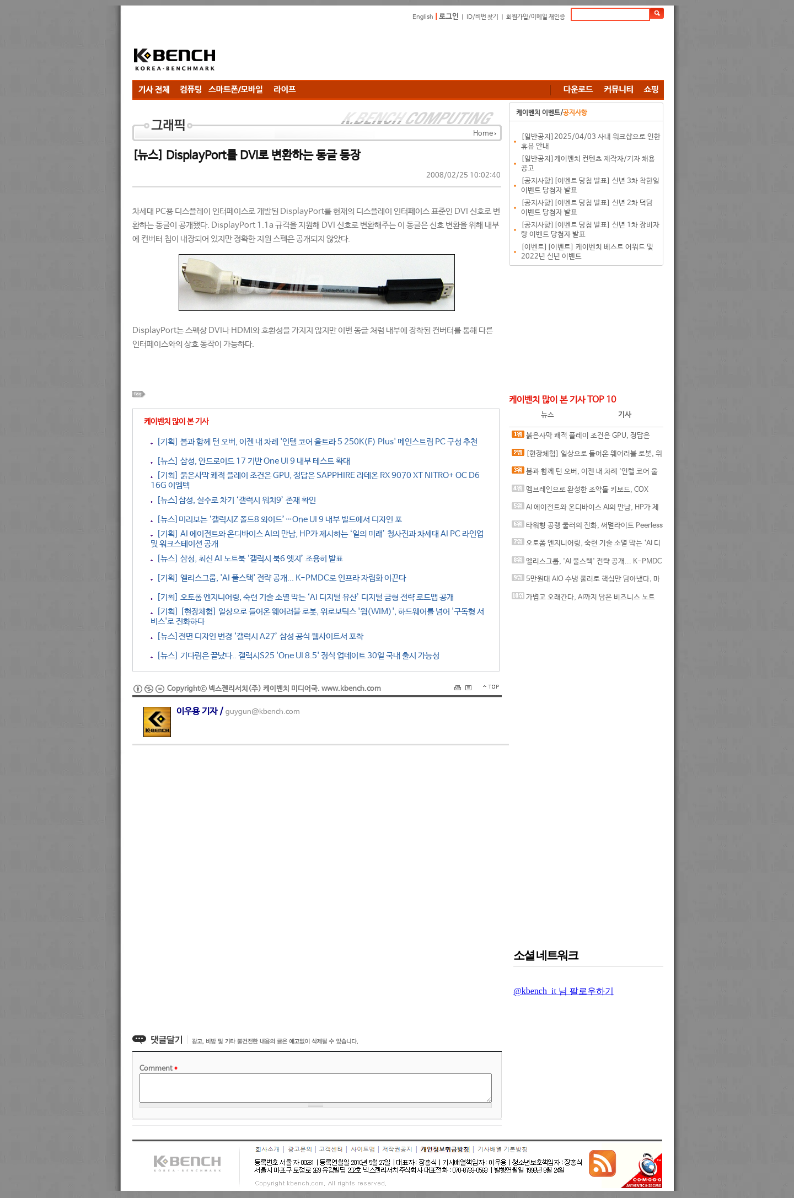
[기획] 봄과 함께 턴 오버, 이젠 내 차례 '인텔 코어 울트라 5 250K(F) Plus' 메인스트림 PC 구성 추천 (314, 442)
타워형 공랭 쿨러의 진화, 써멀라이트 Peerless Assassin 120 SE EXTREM (587, 527)
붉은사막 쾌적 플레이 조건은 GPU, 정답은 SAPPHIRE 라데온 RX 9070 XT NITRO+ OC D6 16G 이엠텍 (584, 438)
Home (483, 134)
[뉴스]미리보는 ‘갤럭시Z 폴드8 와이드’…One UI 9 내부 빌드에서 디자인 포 (276, 519)
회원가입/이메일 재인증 (535, 17)
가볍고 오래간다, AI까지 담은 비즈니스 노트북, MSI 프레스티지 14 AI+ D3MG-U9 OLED (583, 599)
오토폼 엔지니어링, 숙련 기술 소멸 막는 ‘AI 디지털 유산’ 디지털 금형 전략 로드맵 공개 (586, 545)
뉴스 (547, 415)
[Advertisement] (463, 52)
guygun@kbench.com (263, 712)
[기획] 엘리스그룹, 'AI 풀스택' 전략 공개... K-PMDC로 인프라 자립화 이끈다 (278, 578)
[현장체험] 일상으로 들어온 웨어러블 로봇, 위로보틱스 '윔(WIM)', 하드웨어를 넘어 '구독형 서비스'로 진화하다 (587, 456)
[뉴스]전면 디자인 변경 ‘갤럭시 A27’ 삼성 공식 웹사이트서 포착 (257, 636)
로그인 (449, 17)
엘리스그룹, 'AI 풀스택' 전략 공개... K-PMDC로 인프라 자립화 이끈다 (587, 563)
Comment (159, 1069)
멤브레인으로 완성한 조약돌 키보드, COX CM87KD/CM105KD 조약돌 (580, 492)
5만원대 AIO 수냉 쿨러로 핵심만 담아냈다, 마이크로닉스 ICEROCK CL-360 (586, 581)
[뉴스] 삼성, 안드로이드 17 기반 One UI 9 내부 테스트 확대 (250, 461)
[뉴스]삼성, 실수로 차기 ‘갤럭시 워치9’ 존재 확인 (233, 500)
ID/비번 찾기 (482, 17)
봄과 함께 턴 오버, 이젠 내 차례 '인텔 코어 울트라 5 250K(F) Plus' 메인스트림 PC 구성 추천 (585, 473)
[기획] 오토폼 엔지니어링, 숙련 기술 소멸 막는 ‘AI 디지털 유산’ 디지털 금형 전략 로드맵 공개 (302, 597)
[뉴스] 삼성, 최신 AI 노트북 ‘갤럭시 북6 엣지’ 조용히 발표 (247, 558)
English (422, 17)
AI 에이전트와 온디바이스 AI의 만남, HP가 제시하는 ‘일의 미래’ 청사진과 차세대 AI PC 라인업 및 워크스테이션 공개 (585, 509)
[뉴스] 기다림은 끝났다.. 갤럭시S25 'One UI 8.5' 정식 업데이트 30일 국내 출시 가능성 (295, 655)
